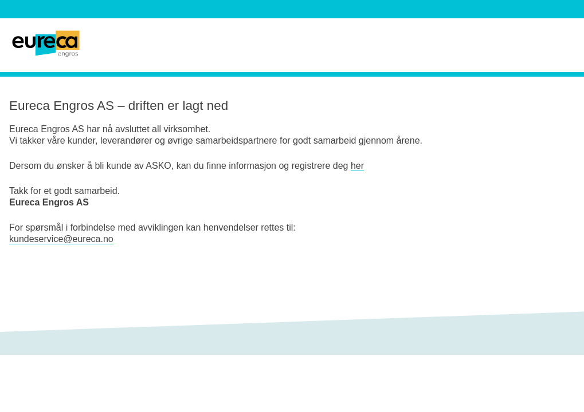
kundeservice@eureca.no (61, 239)
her (357, 166)
